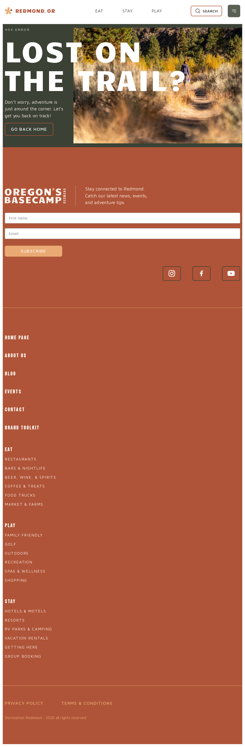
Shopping (16, 577)
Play (157, 10)
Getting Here (21, 643)
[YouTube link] (231, 273)
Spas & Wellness (25, 568)
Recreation (19, 559)
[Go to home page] (35, 196)
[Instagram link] (172, 273)
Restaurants (21, 456)
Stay (127, 10)
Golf (10, 541)
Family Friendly (24, 532)
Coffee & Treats (25, 483)
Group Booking (23, 652)
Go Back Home (29, 129)
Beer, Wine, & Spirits (30, 474)
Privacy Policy (24, 700)
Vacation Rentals (26, 634)
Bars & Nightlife (25, 465)
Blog (10, 372)
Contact (14, 408)
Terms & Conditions (86, 700)
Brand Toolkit (22, 425)
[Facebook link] (201, 273)
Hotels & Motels (25, 607)
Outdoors (17, 550)
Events (13, 390)
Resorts (15, 616)
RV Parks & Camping (28, 625)
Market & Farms (24, 501)
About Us (15, 355)
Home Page (17, 337)
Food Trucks (20, 492)
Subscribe (33, 251)
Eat (99, 10)
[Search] (206, 11)
